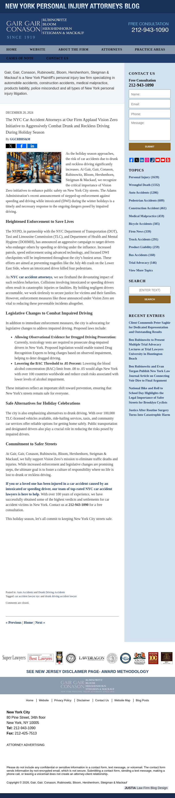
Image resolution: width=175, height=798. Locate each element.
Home (11, 49)
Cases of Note (20, 58)
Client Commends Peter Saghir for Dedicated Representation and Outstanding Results (149, 326)
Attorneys (111, 49)
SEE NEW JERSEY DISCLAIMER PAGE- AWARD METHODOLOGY (87, 671)
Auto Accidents (25, 592)
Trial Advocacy (142, 262)
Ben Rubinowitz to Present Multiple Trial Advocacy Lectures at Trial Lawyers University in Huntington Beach (146, 348)
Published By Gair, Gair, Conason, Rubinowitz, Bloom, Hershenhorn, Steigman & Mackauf (148, 29)
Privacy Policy (63, 700)
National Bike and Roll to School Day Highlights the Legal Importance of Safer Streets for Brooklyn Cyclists (148, 393)
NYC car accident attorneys (31, 277)
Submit (150, 146)
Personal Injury (143, 177)
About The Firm (73, 49)
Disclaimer (83, 700)
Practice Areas (150, 49)
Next (40, 622)
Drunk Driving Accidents (51, 592)
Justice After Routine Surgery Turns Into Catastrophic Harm (149, 410)
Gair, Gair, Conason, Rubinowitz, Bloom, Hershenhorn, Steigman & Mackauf (79, 782)
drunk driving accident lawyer (61, 596)
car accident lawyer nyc (27, 596)
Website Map (122, 700)
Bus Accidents (142, 254)
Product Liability (144, 246)
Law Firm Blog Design (147, 788)
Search (149, 298)
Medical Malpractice (146, 215)
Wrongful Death (144, 185)
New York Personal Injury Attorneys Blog (45, 31)
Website (38, 49)
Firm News (140, 231)
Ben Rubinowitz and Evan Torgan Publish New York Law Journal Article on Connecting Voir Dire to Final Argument (149, 371)
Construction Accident (147, 208)
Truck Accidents (143, 238)
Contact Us (57, 58)
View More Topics (140, 269)
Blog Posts (142, 700)
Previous (13, 622)
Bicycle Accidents (144, 223)
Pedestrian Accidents (146, 200)
